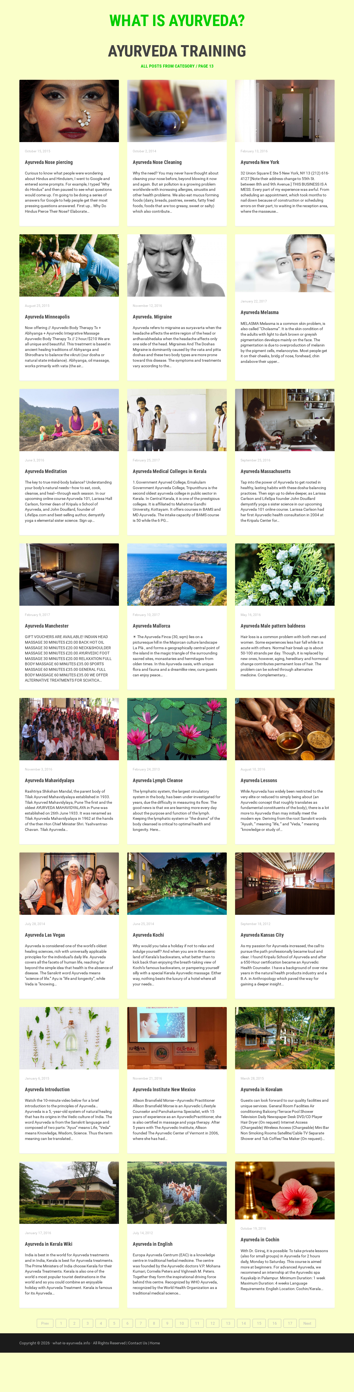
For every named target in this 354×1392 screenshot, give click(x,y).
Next (307, 1362)
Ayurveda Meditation (46, 510)
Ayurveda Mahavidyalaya (49, 820)
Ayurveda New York (260, 201)
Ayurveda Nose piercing (49, 201)
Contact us (202, 55)
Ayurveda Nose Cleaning (157, 201)
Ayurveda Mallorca (151, 665)
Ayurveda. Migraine (152, 356)
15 (259, 1362)
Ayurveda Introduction (47, 1129)
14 (243, 1362)
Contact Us (137, 1382)
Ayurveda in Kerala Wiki (48, 1283)
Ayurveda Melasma (259, 352)
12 (212, 1362)
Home (155, 1382)
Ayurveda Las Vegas (45, 974)
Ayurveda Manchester (47, 665)
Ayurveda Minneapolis (47, 356)
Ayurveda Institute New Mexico (164, 1129)
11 (197, 1362)
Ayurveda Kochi (148, 974)
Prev (45, 1362)
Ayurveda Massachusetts (266, 510)
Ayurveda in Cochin (260, 1279)
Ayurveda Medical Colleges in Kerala (169, 510)
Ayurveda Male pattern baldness (273, 665)
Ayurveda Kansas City (262, 974)
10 (181, 1362)
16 (274, 1362)
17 (290, 1362)
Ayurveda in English (153, 1283)
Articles (171, 55)
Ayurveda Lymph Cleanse (158, 820)
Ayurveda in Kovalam (261, 1129)
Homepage (142, 55)
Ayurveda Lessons (259, 820)
